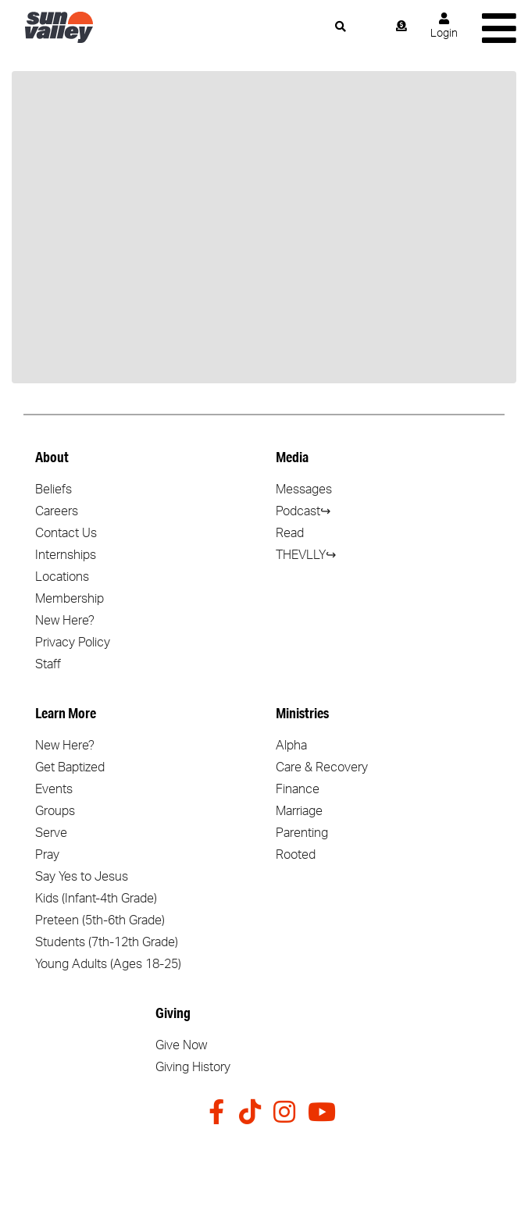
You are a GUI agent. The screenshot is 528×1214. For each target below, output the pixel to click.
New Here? (65, 620)
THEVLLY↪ (306, 555)
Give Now (181, 1045)
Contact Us (66, 533)
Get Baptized (70, 767)
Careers (56, 511)
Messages (304, 489)
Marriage (299, 811)
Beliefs (53, 489)
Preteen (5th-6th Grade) (100, 920)
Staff (48, 664)
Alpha (291, 745)
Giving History (192, 1067)
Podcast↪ (303, 511)
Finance (297, 789)
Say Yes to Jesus (81, 876)
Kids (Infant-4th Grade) (96, 898)
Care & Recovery (322, 767)
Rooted (296, 855)
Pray (47, 855)
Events (54, 789)
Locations (62, 577)
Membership (69, 599)
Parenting (302, 833)
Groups (55, 811)
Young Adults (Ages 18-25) (108, 964)
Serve (51, 833)
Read (290, 533)
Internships (65, 555)
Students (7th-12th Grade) (106, 942)
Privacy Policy (72, 642)
